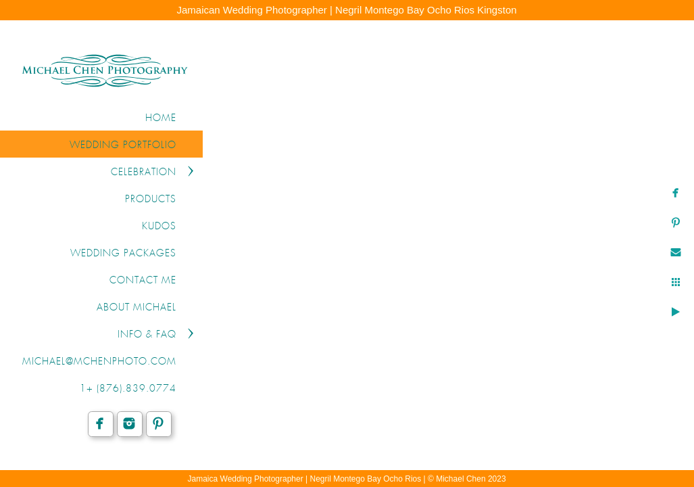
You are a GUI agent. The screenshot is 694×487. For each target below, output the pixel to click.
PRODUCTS (150, 199)
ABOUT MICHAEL (136, 307)
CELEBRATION (143, 172)
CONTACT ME (142, 280)
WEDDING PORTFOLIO (123, 145)
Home (160, 118)
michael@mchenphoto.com (99, 361)
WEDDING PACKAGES (123, 253)
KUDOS (159, 226)
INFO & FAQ (147, 334)
